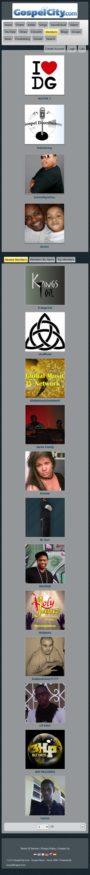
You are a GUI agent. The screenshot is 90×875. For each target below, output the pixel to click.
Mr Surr (45, 539)
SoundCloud (58, 25)
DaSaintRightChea (44, 197)
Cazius (45, 818)
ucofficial (45, 354)
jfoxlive (44, 246)
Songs (43, 25)
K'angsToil (45, 307)
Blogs (64, 32)
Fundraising (22, 39)
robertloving (44, 148)
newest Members (16, 259)
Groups (76, 32)
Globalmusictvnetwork (45, 400)
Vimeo (23, 32)
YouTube (10, 32)
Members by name (42, 259)
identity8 (45, 586)
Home (8, 25)
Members (51, 32)
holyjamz (45, 632)
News (8, 39)
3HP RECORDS (45, 771)
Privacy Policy (48, 848)
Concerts (36, 32)
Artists (31, 25)
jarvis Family (45, 447)
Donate (37, 39)
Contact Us (64, 848)
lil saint (44, 725)
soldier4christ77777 (45, 679)
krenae (45, 493)
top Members (65, 259)
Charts (20, 25)
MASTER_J (44, 98)
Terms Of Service (29, 848)
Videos (74, 25)
